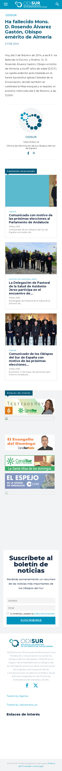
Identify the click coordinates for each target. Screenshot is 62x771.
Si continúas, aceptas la (30, 613)
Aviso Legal (38, 766)
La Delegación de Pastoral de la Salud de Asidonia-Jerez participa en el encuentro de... (29, 288)
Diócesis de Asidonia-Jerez (23, 279)
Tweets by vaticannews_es (22, 704)
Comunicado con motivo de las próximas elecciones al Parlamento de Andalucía (31, 218)
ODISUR (11, 15)
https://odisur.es (31, 142)
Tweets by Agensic (17, 696)
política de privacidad (44, 613)
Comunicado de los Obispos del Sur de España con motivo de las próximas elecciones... (31, 359)
